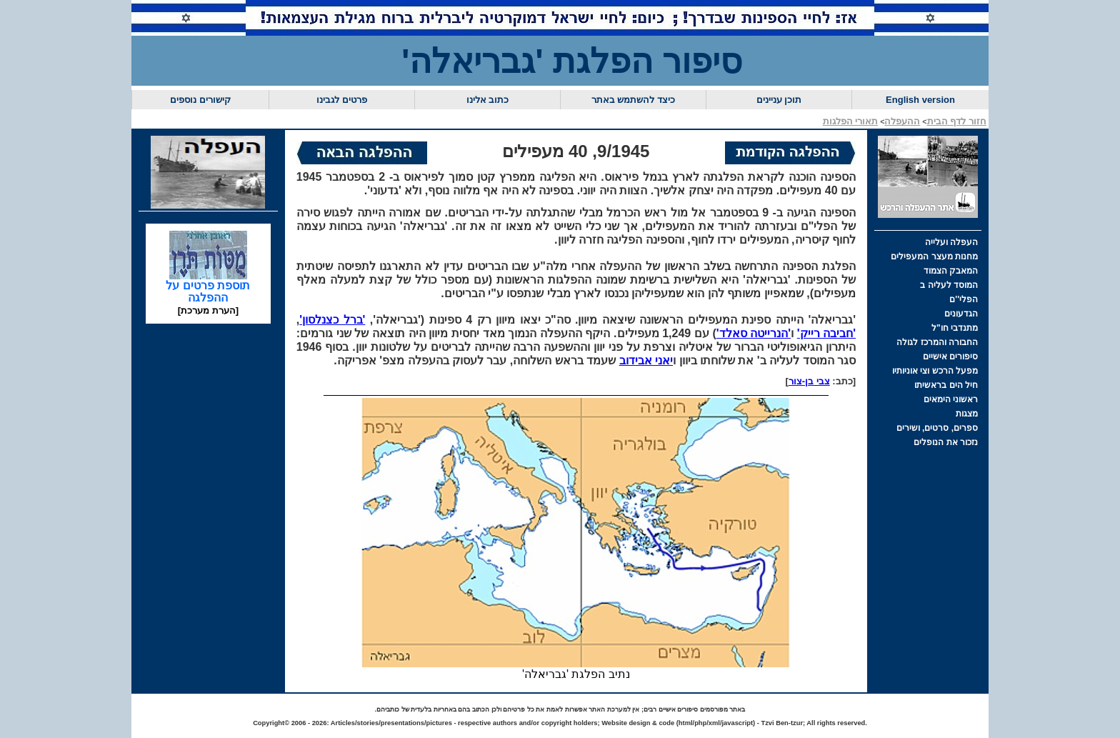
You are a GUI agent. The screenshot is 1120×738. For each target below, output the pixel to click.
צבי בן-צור (809, 381)
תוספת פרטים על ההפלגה (208, 286)
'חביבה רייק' (826, 333)
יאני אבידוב (646, 360)
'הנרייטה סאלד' (753, 333)
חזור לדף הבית (956, 121)
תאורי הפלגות (851, 121)
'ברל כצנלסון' (332, 320)
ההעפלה (902, 121)
